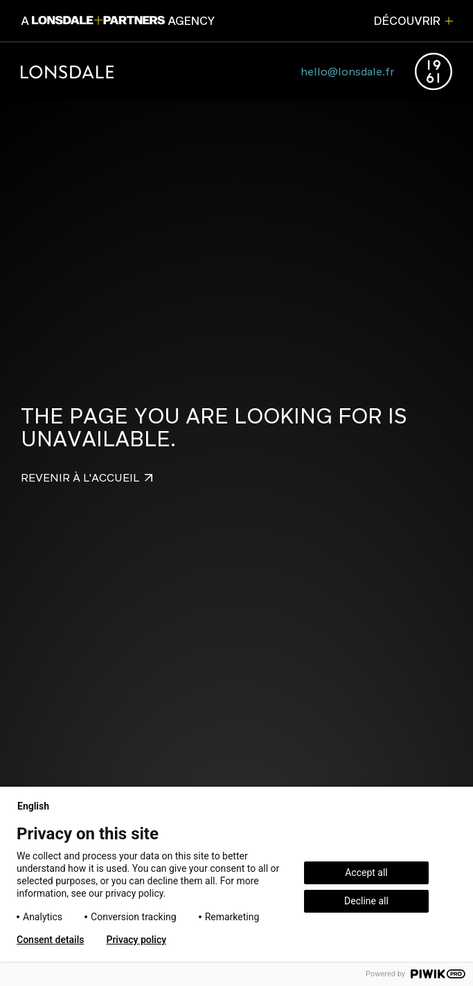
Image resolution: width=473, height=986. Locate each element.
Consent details (50, 939)
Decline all (366, 900)
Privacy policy (136, 939)
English (38, 806)
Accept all (366, 872)
